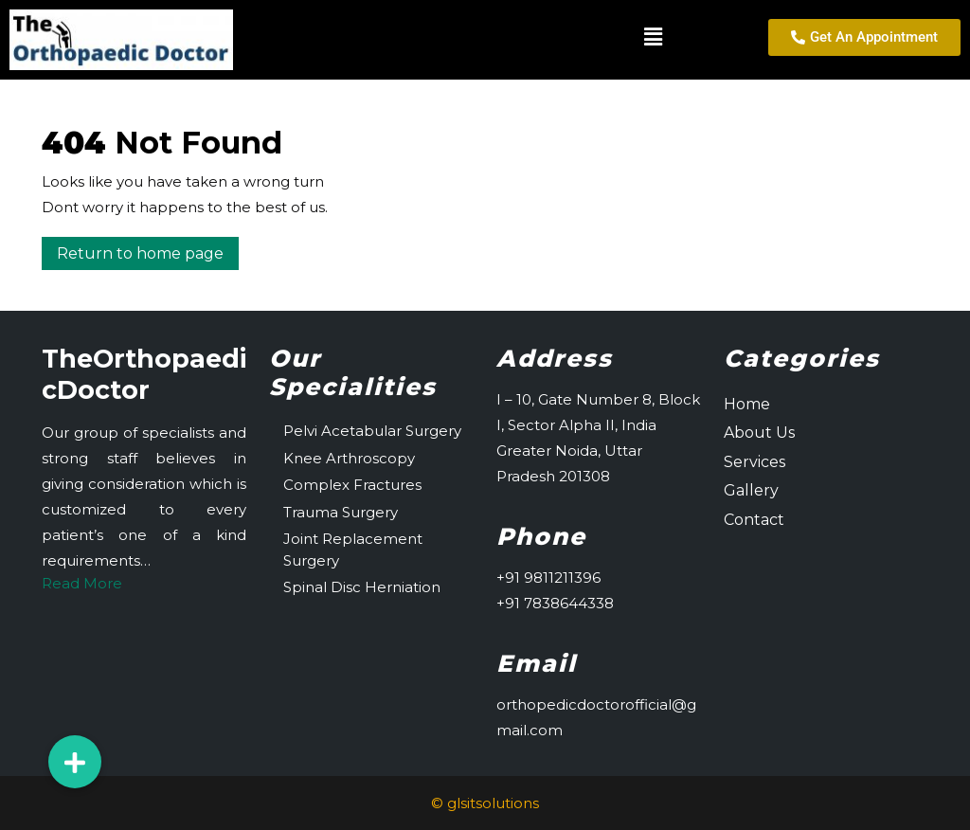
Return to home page (148, 249)
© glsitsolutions (485, 803)
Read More (82, 583)
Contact (754, 520)
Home (747, 404)
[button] (461, 37)
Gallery (751, 490)
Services (754, 462)
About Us (759, 433)
